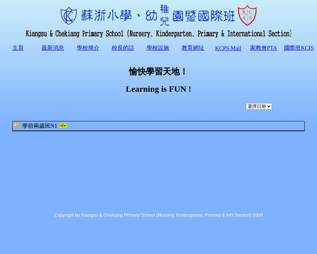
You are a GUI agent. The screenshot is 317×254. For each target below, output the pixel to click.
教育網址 (193, 48)
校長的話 (123, 48)
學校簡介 (88, 48)
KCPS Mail (228, 48)
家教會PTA (263, 48)
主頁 (18, 48)
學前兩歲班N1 (40, 125)
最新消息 (53, 48)
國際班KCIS (298, 48)
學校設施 (158, 48)
